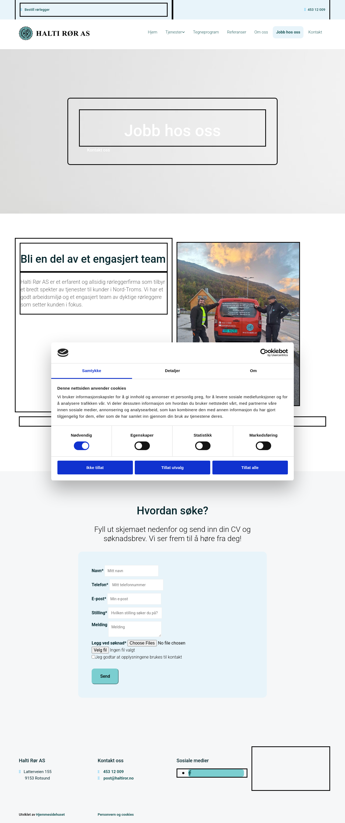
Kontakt (315, 32)
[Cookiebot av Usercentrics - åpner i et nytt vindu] (264, 353)
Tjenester (173, 32)
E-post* (99, 598)
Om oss (261, 32)
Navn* (98, 570)
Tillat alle (250, 467)
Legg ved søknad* (109, 643)
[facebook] (189, 773)
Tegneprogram (206, 32)
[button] (98, 150)
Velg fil (100, 650)
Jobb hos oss (288, 32)
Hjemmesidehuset (50, 814)
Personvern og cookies (116, 814)
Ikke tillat (95, 467)
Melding (99, 624)
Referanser (236, 32)
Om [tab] (253, 370)
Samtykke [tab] (91, 370)
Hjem (152, 32)
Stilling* (99, 612)
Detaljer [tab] (172, 370)
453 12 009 (316, 10)
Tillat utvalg (172, 467)
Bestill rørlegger (37, 10)
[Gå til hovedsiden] (54, 38)
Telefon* (100, 584)
